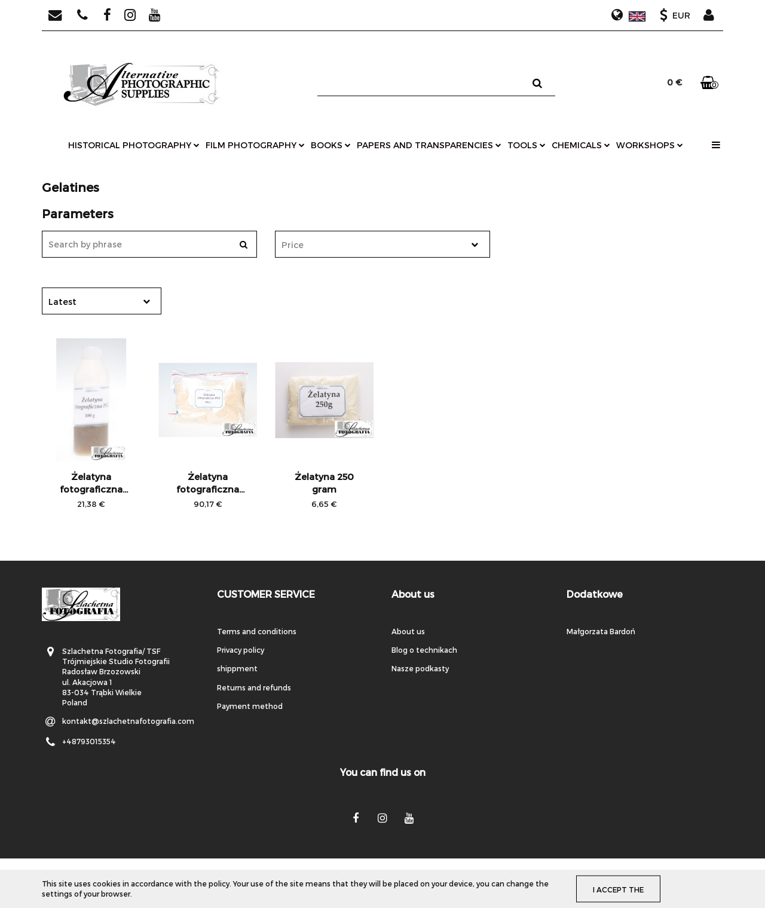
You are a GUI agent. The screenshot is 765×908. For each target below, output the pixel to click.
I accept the (620, 889)
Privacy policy (240, 650)
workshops (649, 145)
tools (526, 145)
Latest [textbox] (62, 301)
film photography (255, 145)
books (331, 145)
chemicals (581, 145)
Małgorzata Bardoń (601, 631)
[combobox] (382, 244)
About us (408, 631)
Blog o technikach (424, 650)
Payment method (250, 706)
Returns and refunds (254, 687)
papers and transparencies (429, 145)
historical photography (134, 145)
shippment (237, 668)
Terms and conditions (256, 631)
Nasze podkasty (420, 668)
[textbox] (372, 244)
